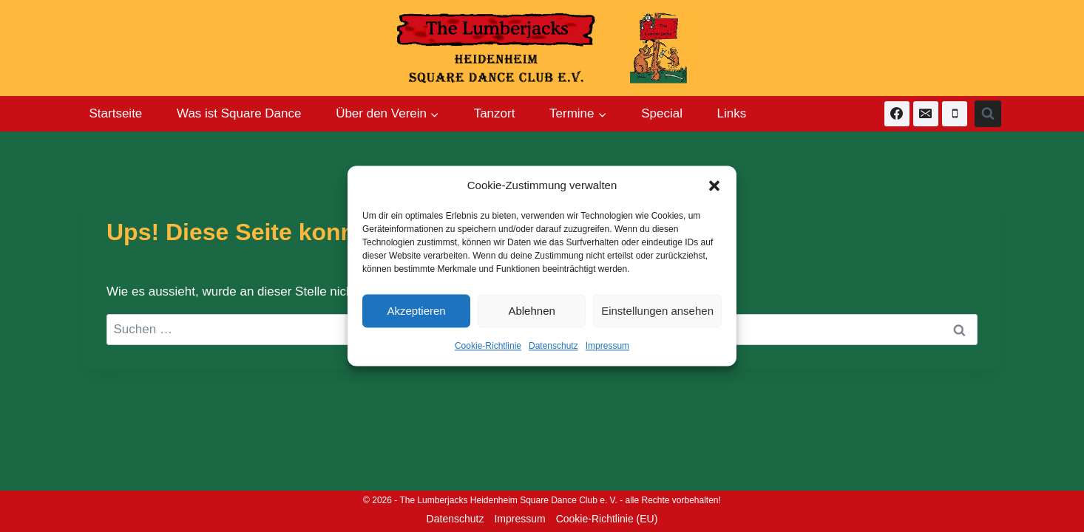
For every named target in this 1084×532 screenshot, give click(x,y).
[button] (714, 185)
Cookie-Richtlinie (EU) (607, 519)
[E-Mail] (925, 113)
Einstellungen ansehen (657, 310)
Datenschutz (553, 346)
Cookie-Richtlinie (488, 346)
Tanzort (494, 113)
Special (661, 113)
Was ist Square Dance (239, 113)
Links (732, 113)
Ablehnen (531, 310)
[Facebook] (896, 113)
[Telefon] (954, 113)
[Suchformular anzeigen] (988, 113)
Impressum (607, 346)
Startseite (116, 113)
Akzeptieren (416, 310)
